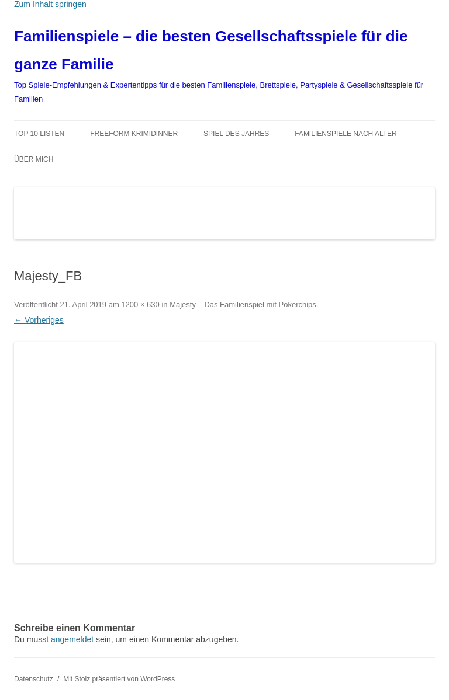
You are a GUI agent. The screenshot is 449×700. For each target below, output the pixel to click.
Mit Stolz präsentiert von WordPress (119, 679)
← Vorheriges (39, 320)
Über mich (33, 159)
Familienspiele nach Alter (346, 134)
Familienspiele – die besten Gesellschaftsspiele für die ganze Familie (210, 50)
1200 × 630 (140, 304)
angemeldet (72, 639)
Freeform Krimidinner (134, 134)
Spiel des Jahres (236, 134)
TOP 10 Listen (39, 134)
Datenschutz (33, 679)
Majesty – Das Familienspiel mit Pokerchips (243, 304)
